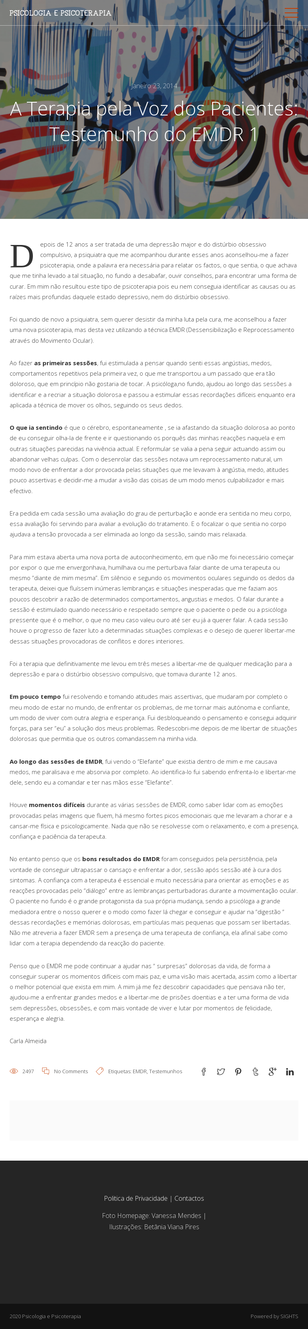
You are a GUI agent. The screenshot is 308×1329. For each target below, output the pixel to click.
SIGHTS (289, 1316)
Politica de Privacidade (136, 1198)
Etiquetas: (120, 1071)
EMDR (140, 1071)
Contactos (188, 1198)
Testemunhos (165, 1071)
